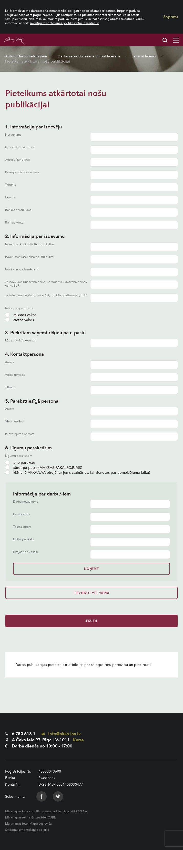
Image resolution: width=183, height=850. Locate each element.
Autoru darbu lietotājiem (26, 56)
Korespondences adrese (22, 172)
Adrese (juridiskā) (17, 160)
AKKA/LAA (79, 811)
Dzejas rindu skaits (25, 552)
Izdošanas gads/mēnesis (22, 269)
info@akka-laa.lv (61, 734)
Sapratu (170, 17)
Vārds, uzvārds (15, 375)
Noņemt (91, 569)
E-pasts (10, 197)
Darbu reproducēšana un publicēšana (89, 56)
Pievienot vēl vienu (91, 593)
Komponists (21, 514)
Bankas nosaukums (18, 210)
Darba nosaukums (25, 502)
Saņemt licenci (143, 56)
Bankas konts (14, 223)
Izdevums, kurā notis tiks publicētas (29, 244)
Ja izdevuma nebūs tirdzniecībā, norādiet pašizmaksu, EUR (46, 295)
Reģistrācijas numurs (19, 147)
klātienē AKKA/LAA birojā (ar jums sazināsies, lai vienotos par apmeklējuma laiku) (77, 472)
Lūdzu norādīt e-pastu (20, 340)
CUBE (52, 817)
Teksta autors (22, 527)
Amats (9, 362)
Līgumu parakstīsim (18, 456)
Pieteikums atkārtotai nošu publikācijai (37, 61)
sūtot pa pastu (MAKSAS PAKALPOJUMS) (43, 467)
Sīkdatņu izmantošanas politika (27, 830)
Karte (78, 740)
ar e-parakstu (20, 462)
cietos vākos (19, 320)
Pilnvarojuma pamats (19, 434)
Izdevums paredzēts (19, 308)
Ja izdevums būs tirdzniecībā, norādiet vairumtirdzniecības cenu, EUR (46, 284)
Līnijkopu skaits (23, 539)
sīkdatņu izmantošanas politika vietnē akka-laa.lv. (64, 23)
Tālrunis (10, 185)
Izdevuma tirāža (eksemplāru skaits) (29, 257)
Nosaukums (13, 135)
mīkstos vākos (20, 314)
